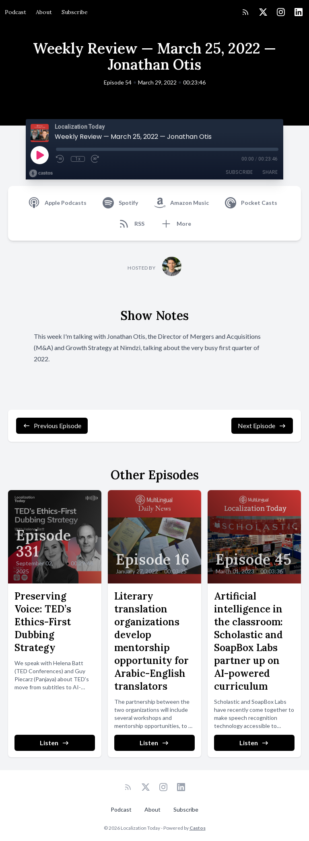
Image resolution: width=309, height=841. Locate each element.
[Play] (39, 155)
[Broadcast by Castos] (41, 173)
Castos (198, 828)
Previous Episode (52, 426)
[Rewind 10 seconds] (60, 159)
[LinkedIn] (298, 12)
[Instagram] (281, 12)
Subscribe (75, 12)
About (44, 12)
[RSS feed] (245, 12)
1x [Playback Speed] (77, 159)
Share (270, 172)
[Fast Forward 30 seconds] (95, 159)
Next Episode (262, 426)
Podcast (15, 12)
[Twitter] (263, 12)
